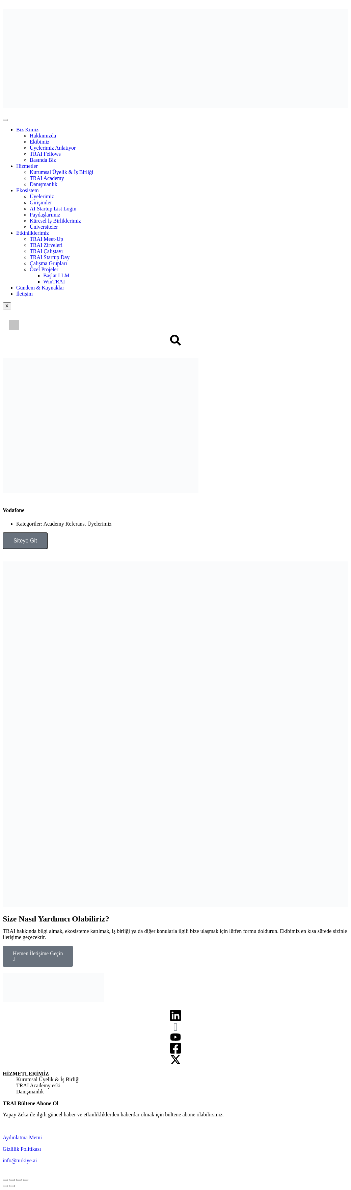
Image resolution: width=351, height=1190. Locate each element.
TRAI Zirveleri (46, 245)
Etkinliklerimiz (32, 233)
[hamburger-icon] (5, 120)
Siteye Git (25, 540)
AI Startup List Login (53, 208)
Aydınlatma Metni (22, 1137)
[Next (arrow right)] (12, 1186)
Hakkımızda (43, 135)
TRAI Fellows (45, 154)
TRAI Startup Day (50, 257)
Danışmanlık (43, 184)
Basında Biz (43, 160)
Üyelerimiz (42, 196)
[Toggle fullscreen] (19, 1180)
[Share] (12, 1180)
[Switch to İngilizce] (13, 325)
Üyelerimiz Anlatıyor (53, 148)
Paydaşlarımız (45, 215)
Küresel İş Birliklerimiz (55, 221)
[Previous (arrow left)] (5, 1186)
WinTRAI (54, 281)
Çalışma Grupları (48, 263)
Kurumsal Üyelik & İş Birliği (61, 172)
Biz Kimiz (27, 129)
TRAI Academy (47, 178)
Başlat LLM (56, 275)
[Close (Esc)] (5, 1180)
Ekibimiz (40, 142)
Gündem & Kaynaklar (40, 287)
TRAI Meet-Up (46, 239)
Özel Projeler (44, 269)
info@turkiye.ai (20, 1160)
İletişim (24, 294)
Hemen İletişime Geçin (38, 956)
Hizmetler (27, 166)
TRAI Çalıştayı (46, 251)
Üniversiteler (44, 227)
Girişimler (41, 202)
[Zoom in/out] (25, 1180)
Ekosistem (27, 190)
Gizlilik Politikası (22, 1149)
